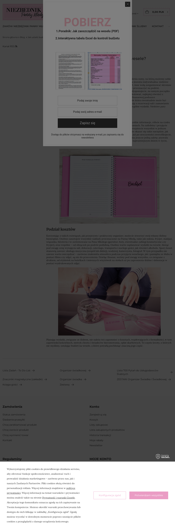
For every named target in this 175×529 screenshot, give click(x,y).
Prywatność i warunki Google (58, 497)
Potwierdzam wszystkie (149, 495)
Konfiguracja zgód (110, 495)
